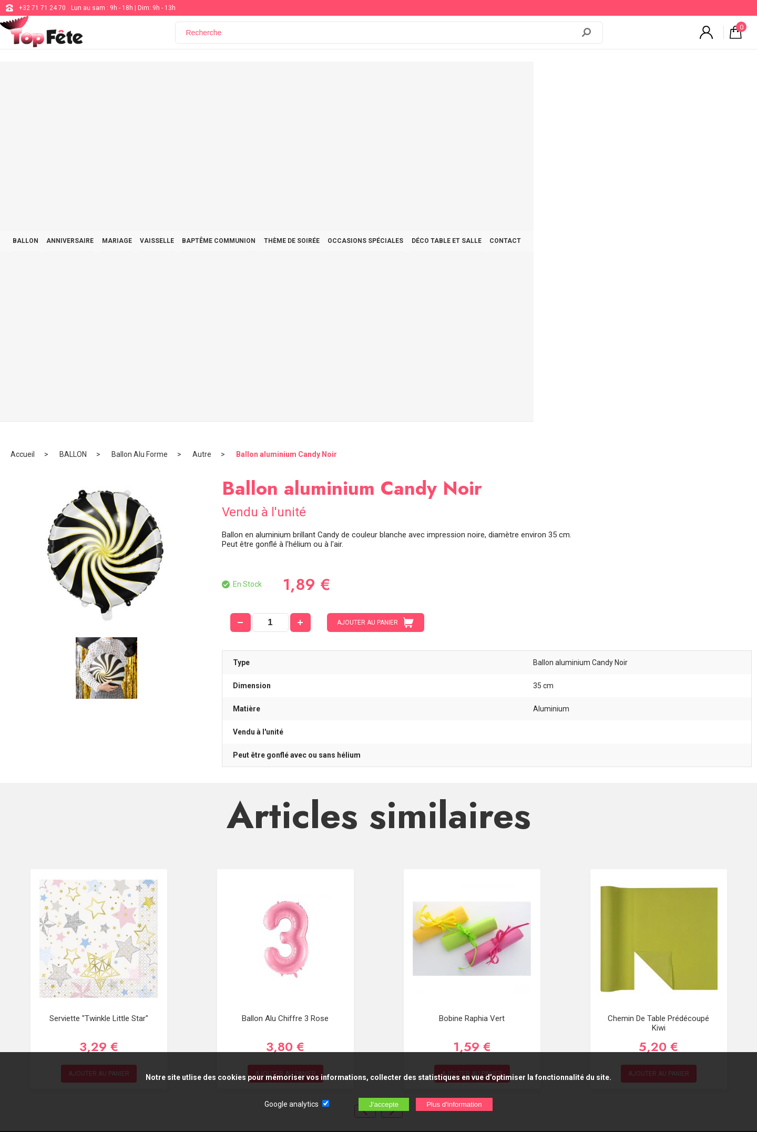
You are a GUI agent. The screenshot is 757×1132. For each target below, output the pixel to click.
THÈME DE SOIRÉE (414, 80)
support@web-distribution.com (349, 923)
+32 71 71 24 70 (42, 8)
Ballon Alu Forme (139, 113)
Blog (311, 949)
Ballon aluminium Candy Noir (286, 113)
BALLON (96, 80)
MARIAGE (208, 80)
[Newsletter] (200, 1006)
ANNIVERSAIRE (151, 80)
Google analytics (291, 1104)
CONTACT (657, 80)
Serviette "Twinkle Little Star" (98, 677)
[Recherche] (381, 38)
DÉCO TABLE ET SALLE (588, 80)
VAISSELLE (258, 80)
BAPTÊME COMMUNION (330, 80)
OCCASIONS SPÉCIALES (497, 80)
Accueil (23, 113)
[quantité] (270, 281)
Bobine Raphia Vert (472, 677)
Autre (201, 113)
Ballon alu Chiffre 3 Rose (285, 677)
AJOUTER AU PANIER (375, 281)
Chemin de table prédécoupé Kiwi (658, 681)
